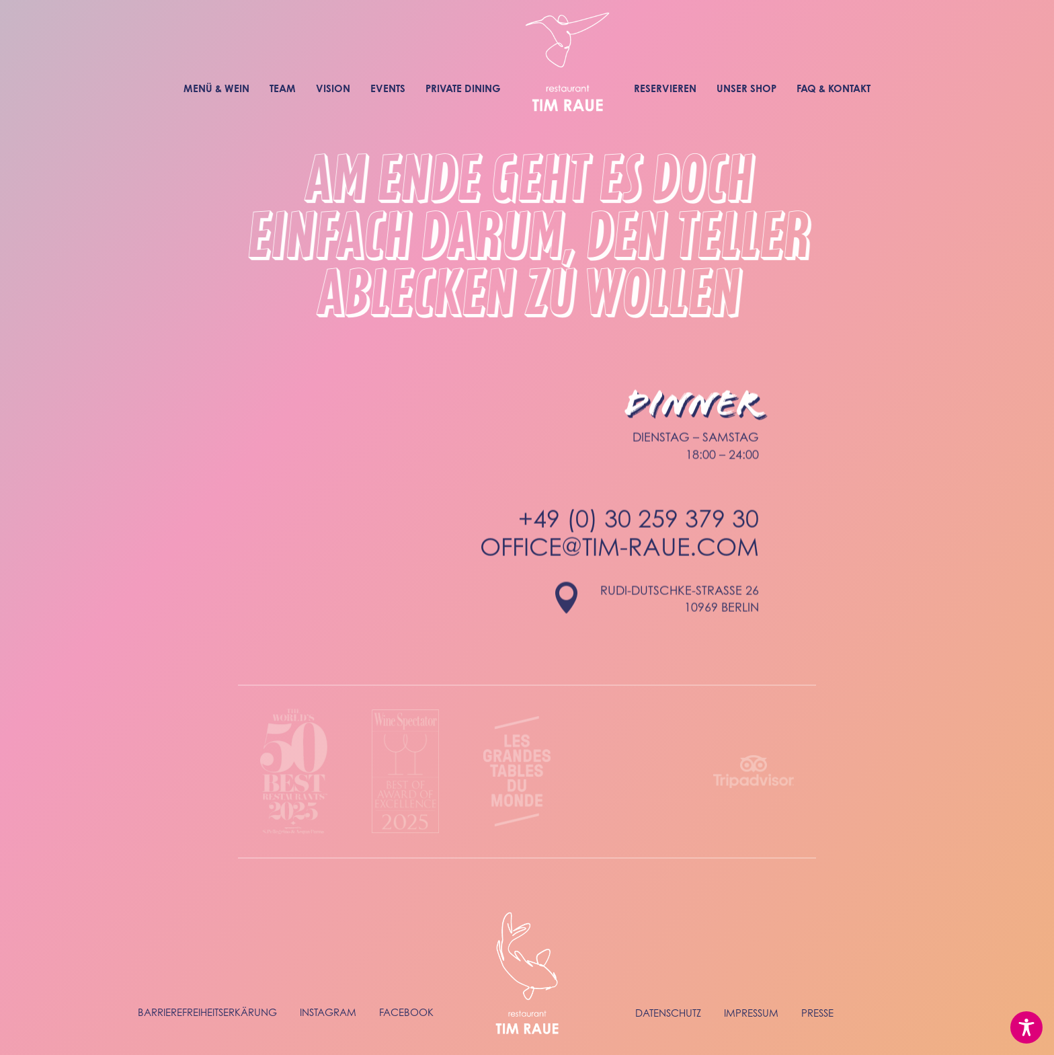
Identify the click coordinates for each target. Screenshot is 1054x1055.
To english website (948, 9)
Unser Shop (746, 88)
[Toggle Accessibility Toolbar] (1026, 1027)
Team (283, 88)
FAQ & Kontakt (833, 88)
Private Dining (463, 88)
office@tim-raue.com (619, 561)
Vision (333, 88)
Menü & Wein (216, 88)
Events (387, 88)
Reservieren (665, 88)
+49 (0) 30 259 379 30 (638, 533)
